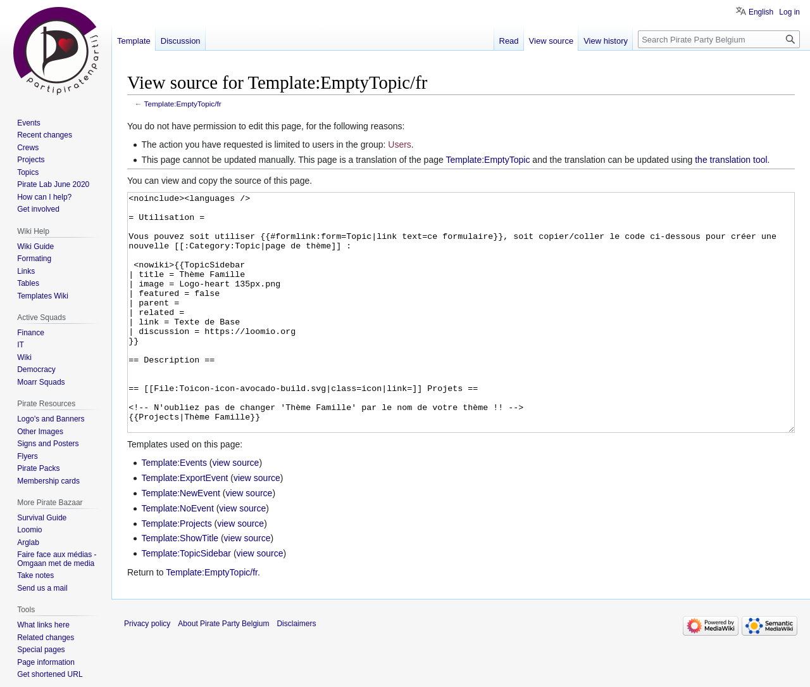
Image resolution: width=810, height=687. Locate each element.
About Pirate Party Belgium (223, 671)
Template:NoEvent (177, 556)
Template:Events (174, 510)
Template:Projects (176, 571)
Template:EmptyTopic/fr (182, 104)
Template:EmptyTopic (488, 160)
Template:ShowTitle (179, 586)
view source (235, 510)
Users (399, 144)
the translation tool (731, 160)
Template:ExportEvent (184, 525)
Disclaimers (296, 671)
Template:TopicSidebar (186, 601)
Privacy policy (147, 671)
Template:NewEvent (180, 541)
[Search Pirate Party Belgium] (719, 39)
